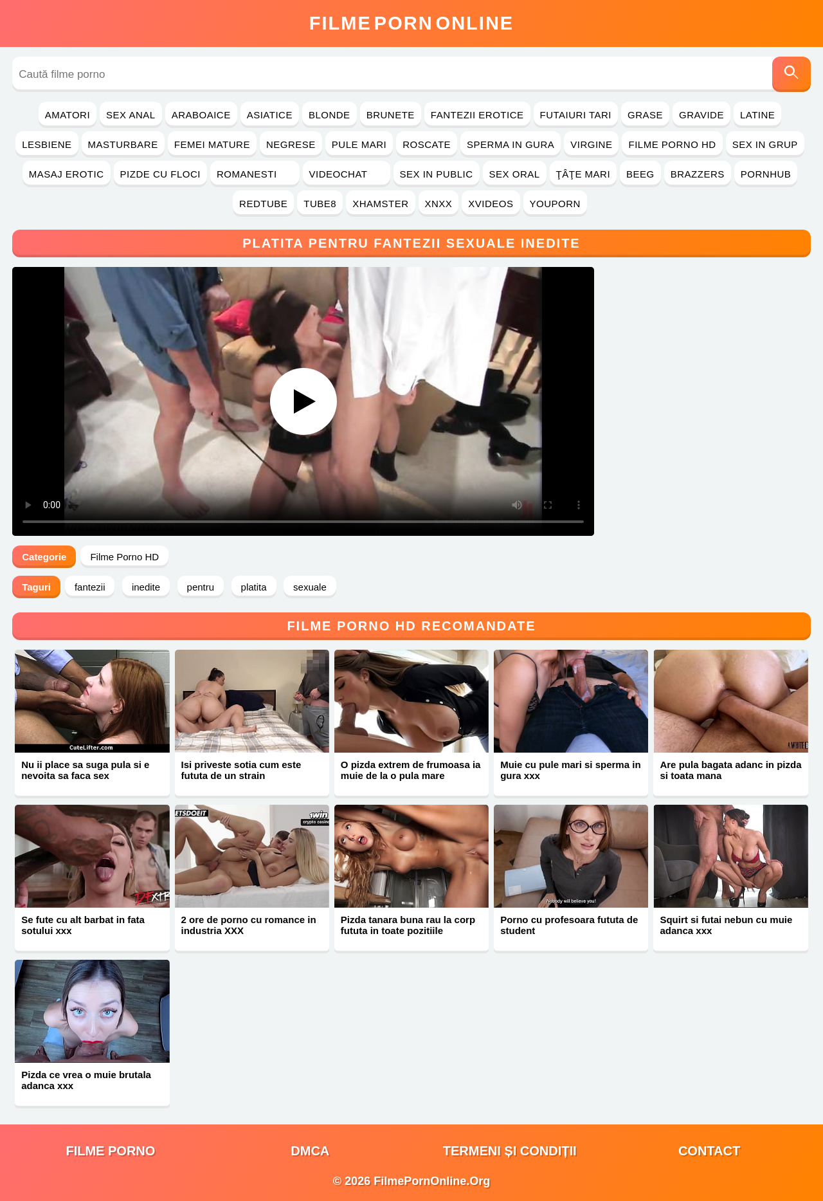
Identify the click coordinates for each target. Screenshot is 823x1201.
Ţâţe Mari (583, 174)
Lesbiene (46, 144)
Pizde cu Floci (160, 174)
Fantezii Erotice (477, 114)
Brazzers (698, 174)
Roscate (426, 144)
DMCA (310, 1151)
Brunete (390, 114)
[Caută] (791, 74)
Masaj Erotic (66, 174)
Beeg (640, 174)
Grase (645, 114)
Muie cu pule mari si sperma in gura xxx (570, 770)
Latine (757, 114)
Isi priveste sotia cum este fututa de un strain (241, 770)
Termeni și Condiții (510, 1151)
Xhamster (380, 203)
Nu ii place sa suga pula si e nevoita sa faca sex (85, 770)
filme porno (110, 1151)
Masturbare (123, 144)
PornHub (766, 174)
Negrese (291, 144)
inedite (146, 587)
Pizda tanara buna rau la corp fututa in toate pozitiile (408, 925)
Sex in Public (436, 174)
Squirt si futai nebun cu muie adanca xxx (726, 925)
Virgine (591, 144)
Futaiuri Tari (576, 114)
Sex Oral (514, 174)
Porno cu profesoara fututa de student (569, 925)
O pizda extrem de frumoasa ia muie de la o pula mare (411, 770)
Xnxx (439, 203)
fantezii (90, 587)
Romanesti (255, 174)
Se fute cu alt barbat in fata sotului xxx (83, 925)
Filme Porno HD (672, 144)
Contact (709, 1151)
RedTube (263, 203)
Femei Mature (212, 144)
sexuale (310, 587)
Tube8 (319, 203)
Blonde (329, 114)
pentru (201, 587)
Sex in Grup (765, 144)
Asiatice (270, 114)
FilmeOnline (411, 23)
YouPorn (555, 203)
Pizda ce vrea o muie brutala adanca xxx (86, 1080)
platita (254, 587)
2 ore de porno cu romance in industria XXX (248, 925)
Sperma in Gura (510, 144)
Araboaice (201, 114)
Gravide (701, 114)
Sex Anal (131, 114)
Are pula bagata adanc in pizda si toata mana (730, 770)
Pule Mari (359, 144)
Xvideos (490, 203)
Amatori (67, 114)
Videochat (346, 174)
